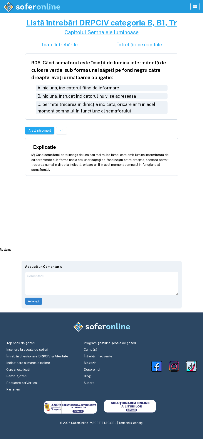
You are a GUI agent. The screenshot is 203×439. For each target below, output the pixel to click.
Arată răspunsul (40, 130)
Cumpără (90, 349)
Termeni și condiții (130, 423)
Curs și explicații (18, 369)
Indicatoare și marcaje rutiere (28, 363)
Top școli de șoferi (20, 343)
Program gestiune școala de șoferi (110, 343)
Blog (87, 376)
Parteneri (13, 389)
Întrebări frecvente (98, 356)
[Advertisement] (102, 211)
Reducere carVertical (22, 383)
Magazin (90, 363)
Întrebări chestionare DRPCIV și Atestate (37, 356)
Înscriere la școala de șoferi (27, 349)
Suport (89, 383)
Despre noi (92, 369)
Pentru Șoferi (16, 376)
